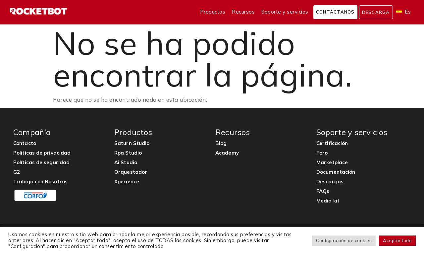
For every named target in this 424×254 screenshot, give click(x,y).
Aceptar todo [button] (397, 240)
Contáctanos (335, 12)
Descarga (376, 12)
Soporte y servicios (284, 12)
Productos (213, 12)
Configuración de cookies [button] (344, 240)
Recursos (243, 12)
